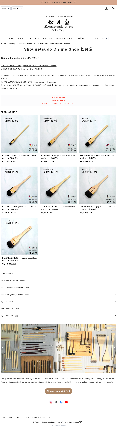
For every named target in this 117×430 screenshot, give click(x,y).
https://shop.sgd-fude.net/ (45, 82)
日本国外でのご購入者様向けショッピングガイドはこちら (21, 69)
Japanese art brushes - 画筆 (13, 280)
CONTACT (47, 38)
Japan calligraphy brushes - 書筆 (15, 295)
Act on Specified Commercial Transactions (33, 417)
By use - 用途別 (7, 302)
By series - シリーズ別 (10, 316)
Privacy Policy (8, 417)
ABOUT (21, 38)
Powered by (58, 426)
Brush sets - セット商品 (10, 309)
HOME (11, 38)
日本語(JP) (80, 38)
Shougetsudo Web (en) (58, 391)
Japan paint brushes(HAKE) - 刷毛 (23, 43)
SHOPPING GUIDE (64, 38)
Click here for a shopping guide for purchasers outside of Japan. (28, 66)
